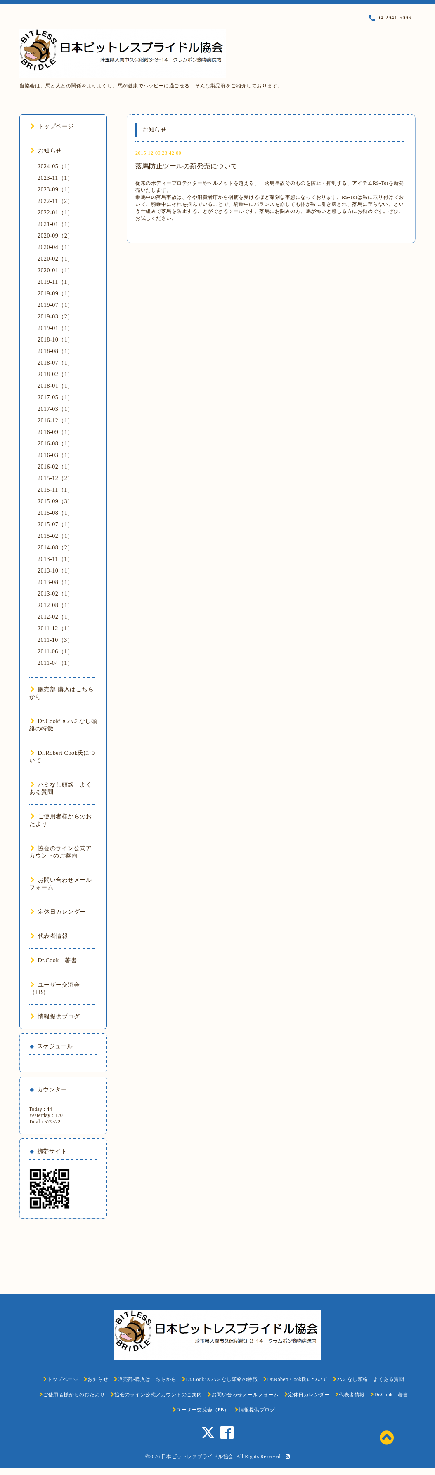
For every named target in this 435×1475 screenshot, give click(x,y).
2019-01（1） (55, 328)
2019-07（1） (55, 305)
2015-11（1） (55, 490)
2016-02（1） (55, 467)
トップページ (52, 126)
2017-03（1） (55, 409)
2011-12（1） (55, 628)
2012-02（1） (55, 617)
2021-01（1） (55, 224)
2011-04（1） (55, 663)
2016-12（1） (55, 420)
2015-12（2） (55, 478)
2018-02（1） (55, 374)
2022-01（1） (55, 213)
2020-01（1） (55, 270)
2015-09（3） (55, 501)
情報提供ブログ (55, 1016)
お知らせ (46, 151)
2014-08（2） (55, 547)
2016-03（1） (55, 455)
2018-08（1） (55, 351)
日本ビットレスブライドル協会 (197, 1456)
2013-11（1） (55, 559)
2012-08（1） (55, 605)
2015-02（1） (55, 536)
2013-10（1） (55, 571)
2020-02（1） (55, 259)
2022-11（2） (55, 201)
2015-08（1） (55, 513)
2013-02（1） (55, 594)
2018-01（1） (55, 386)
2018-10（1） (55, 340)
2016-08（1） (55, 444)
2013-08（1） (55, 582)
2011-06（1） (55, 651)
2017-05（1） (55, 397)
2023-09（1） (55, 189)
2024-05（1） (55, 166)
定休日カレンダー (58, 912)
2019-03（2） (55, 316)
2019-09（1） (55, 293)
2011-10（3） (55, 640)
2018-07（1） (55, 363)
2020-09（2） (55, 236)
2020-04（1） (55, 247)
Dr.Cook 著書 (54, 960)
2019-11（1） (55, 282)
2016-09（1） (55, 432)
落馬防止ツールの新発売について (186, 166)
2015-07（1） (55, 524)
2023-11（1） (55, 178)
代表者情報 (49, 936)
